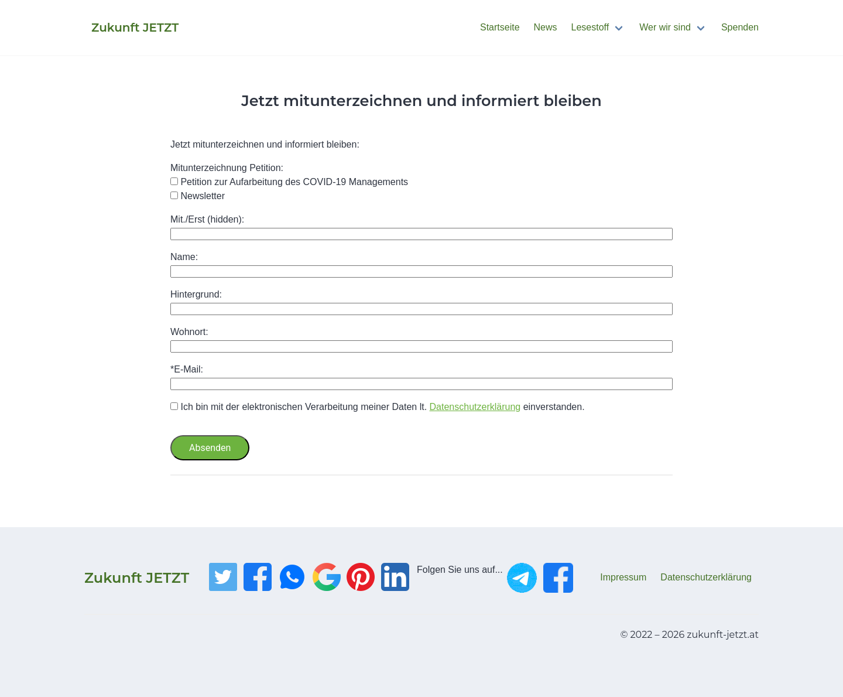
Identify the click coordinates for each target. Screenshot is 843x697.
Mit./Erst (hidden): (207, 219)
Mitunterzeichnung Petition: (226, 168)
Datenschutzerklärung (475, 407)
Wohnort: (189, 332)
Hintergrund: (196, 294)
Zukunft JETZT (136, 578)
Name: (184, 257)
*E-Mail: (186, 369)
